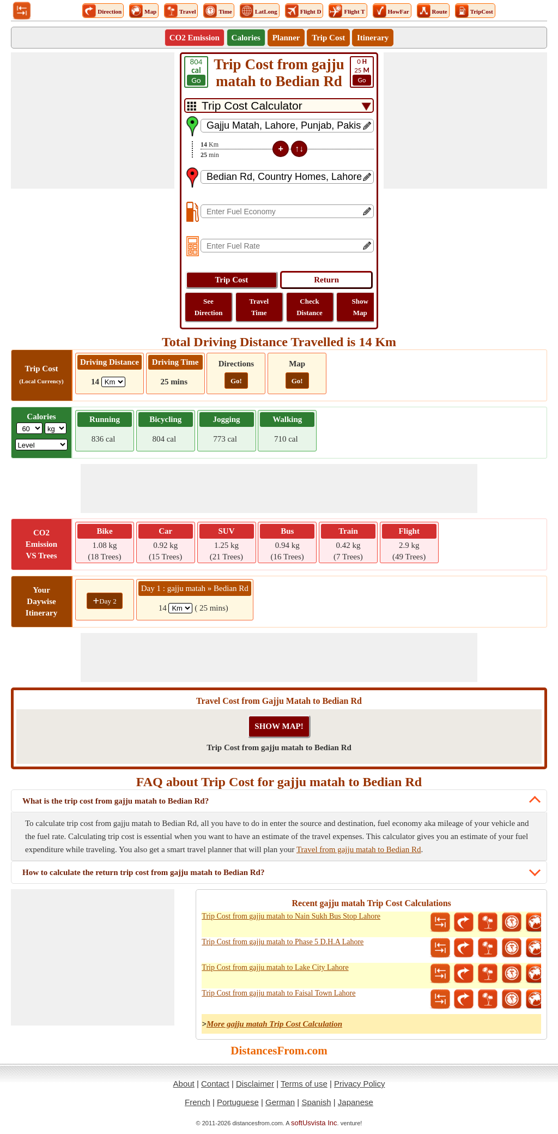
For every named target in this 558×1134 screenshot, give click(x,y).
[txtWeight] (29, 428)
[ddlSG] (41, 444)
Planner (286, 37)
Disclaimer (255, 1083)
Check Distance (309, 307)
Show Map (360, 307)
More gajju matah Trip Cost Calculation (274, 1024)
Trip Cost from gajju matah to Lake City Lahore (275, 967)
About (184, 1083)
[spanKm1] (180, 608)
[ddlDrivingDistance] (113, 382)
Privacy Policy (359, 1083)
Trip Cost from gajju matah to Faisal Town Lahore (278, 993)
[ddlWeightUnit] (55, 428)
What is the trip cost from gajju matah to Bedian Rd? (115, 801)
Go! (236, 381)
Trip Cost (328, 37)
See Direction (209, 307)
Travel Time (259, 307)
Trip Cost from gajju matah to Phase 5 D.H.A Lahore (282, 942)
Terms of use (304, 1083)
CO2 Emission (194, 37)
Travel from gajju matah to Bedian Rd (358, 849)
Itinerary (373, 37)
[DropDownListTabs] (279, 105)
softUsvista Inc (314, 1123)
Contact (215, 1083)
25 (362, 71)
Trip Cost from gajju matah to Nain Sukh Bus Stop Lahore (291, 916)
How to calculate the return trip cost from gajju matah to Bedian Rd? (143, 872)
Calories (246, 37)
